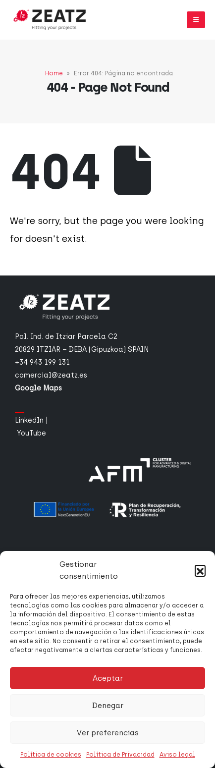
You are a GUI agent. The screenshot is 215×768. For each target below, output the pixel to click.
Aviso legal (177, 754)
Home (54, 73)
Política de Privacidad (120, 754)
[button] (200, 570)
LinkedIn (29, 420)
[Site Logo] (49, 20)
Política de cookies (50, 754)
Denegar (107, 705)
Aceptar (108, 678)
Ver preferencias (108, 732)
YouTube (31, 433)
